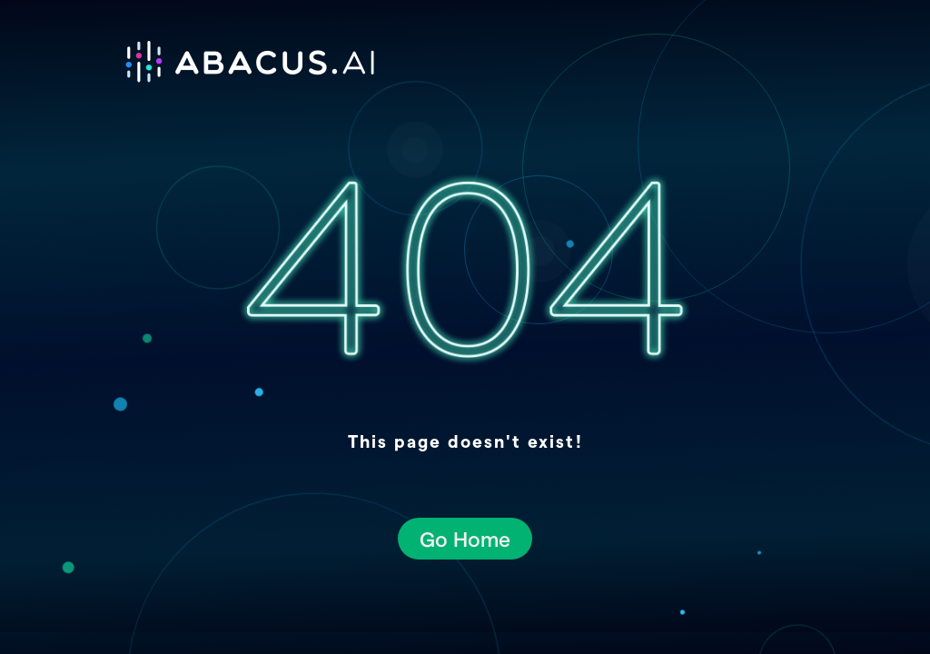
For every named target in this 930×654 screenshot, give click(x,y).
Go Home (465, 538)
